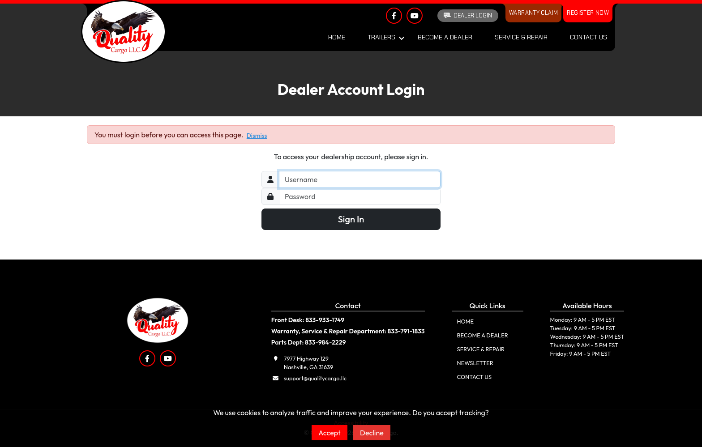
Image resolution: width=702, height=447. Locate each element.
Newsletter (475, 362)
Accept (329, 432)
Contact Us (588, 37)
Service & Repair (521, 37)
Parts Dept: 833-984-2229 (308, 342)
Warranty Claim (533, 13)
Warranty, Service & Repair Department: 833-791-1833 (348, 331)
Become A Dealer (445, 37)
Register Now (588, 13)
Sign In (351, 219)
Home (336, 37)
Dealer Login (468, 15)
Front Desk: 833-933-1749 (308, 320)
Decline (372, 432)
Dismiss (257, 136)
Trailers (381, 37)
